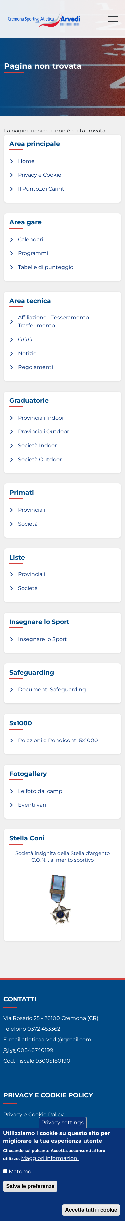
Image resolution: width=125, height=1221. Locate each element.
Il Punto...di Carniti (42, 189)
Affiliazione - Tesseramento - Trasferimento (55, 321)
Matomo (20, 1172)
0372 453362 (43, 1029)
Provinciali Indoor (41, 418)
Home (26, 161)
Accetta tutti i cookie (91, 1211)
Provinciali (31, 510)
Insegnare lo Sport (42, 639)
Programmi (33, 253)
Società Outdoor (40, 459)
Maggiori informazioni (50, 1159)
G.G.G (25, 339)
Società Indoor (37, 445)
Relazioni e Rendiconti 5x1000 (58, 740)
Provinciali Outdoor (43, 431)
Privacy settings (62, 1124)
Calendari (30, 239)
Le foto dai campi (41, 791)
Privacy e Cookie (39, 175)
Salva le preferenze (30, 1187)
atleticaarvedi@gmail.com (56, 1039)
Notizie (27, 353)
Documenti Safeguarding (52, 689)
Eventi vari (32, 805)
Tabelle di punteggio (45, 267)
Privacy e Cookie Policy (33, 1114)
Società (28, 524)
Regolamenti (35, 367)
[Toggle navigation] (113, 19)
